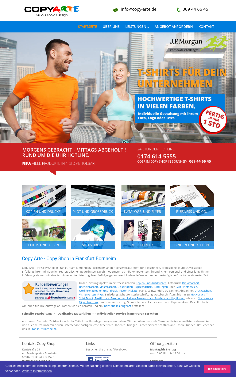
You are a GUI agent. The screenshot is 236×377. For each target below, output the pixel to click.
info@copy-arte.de (138, 9)
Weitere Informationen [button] (37, 371)
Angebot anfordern (174, 26)
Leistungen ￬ (137, 26)
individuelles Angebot (117, 306)
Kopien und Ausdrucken (151, 283)
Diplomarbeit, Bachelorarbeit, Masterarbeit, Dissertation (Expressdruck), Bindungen (139, 285)
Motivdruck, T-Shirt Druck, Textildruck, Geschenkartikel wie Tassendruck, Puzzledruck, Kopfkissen (144, 296)
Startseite (87, 26)
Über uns (111, 26)
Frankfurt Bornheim (43, 329)
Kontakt (206, 26)
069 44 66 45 (195, 9)
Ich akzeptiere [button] (217, 368)
